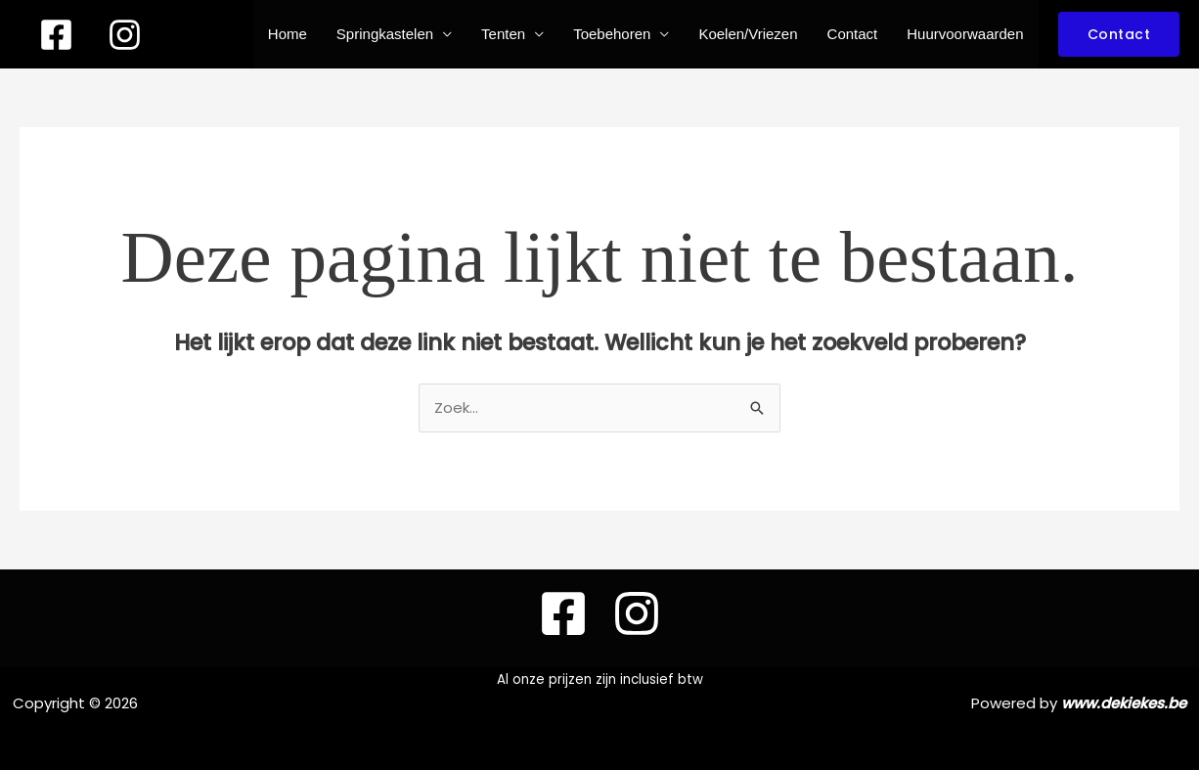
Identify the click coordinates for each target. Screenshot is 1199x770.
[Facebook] (56, 35)
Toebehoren (611, 33)
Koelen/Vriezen (747, 33)
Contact (852, 33)
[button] (1119, 34)
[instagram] (125, 35)
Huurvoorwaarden (965, 33)
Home (287, 33)
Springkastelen (384, 33)
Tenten (503, 33)
